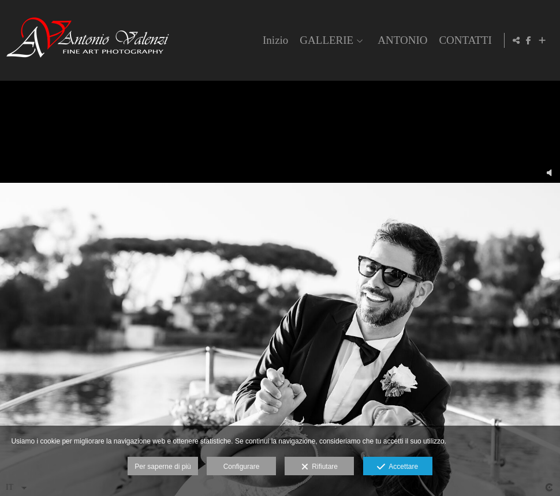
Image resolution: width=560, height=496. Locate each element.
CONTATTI (463, 40)
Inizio (273, 40)
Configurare (241, 467)
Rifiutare (319, 467)
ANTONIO (400, 40)
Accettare (397, 467)
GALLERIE (325, 40)
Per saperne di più (163, 467)
